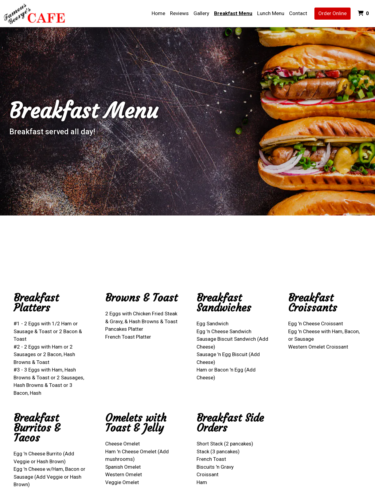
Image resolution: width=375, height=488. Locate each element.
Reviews (179, 13)
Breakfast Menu (233, 13)
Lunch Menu (270, 13)
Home (158, 13)
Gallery (201, 13)
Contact (298, 13)
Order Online (332, 13)
